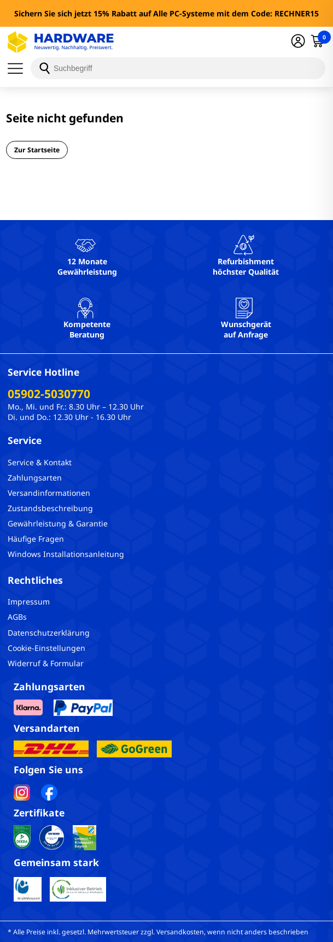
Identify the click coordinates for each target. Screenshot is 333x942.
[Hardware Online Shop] (61, 42)
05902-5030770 (49, 393)
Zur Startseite (37, 150)
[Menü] (19, 68)
